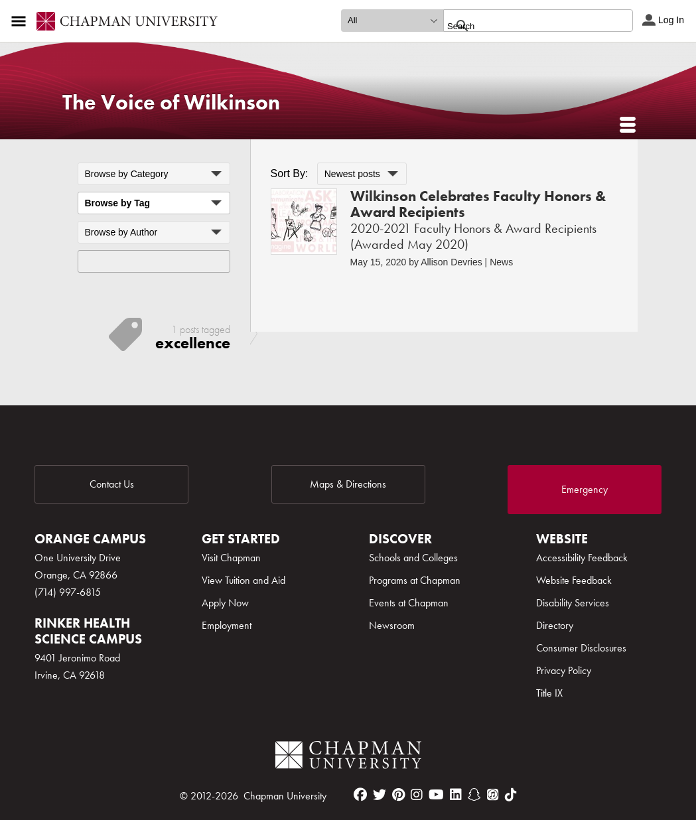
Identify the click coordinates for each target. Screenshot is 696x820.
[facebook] (360, 795)
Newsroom (392, 625)
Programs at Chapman (414, 580)
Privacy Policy (563, 670)
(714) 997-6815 (68, 592)
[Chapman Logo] (348, 757)
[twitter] (379, 795)
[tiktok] (511, 795)
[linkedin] (456, 795)
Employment (226, 625)
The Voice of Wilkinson (171, 102)
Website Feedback (574, 580)
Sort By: (290, 173)
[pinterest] (398, 795)
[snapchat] (474, 795)
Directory (554, 625)
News (501, 262)
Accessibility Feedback (582, 558)
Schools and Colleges (413, 558)
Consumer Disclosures (581, 648)
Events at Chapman (409, 603)
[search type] (392, 20)
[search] (523, 25)
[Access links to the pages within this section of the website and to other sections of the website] (21, 21)
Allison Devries (451, 262)
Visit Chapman (231, 558)
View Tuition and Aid (243, 580)
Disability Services (572, 603)
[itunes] (493, 795)
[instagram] (417, 795)
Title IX (549, 693)
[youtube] (436, 795)
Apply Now (225, 603)
